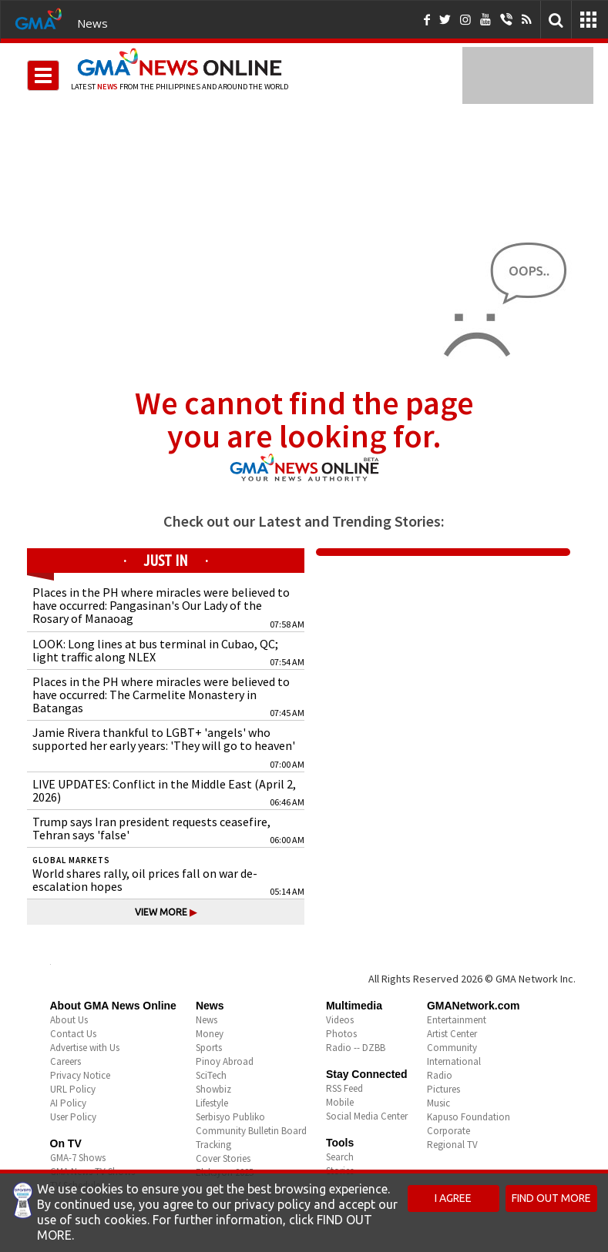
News (92, 23)
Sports (209, 1047)
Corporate (448, 1130)
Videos (340, 1019)
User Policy (73, 1116)
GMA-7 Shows (78, 1157)
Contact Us (73, 1033)
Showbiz (213, 1089)
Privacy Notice (80, 1075)
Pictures (443, 1089)
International (454, 1061)
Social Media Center (367, 1116)
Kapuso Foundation (468, 1116)
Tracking (213, 1144)
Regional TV (452, 1144)
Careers (65, 1061)
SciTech (211, 1075)
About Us (69, 1019)
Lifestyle (212, 1103)
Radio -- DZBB (355, 1047)
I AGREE (453, 1198)
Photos (341, 1033)
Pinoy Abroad (225, 1061)
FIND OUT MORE (551, 1198)
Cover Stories (223, 1158)
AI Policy (68, 1103)
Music (438, 1103)
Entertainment (456, 1019)
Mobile (340, 1102)
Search (340, 1156)
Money (209, 1033)
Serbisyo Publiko (230, 1116)
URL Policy (73, 1089)
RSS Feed (344, 1088)
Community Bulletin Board (251, 1130)
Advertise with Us (84, 1047)
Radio (439, 1075)
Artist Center (452, 1033)
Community (452, 1047)
